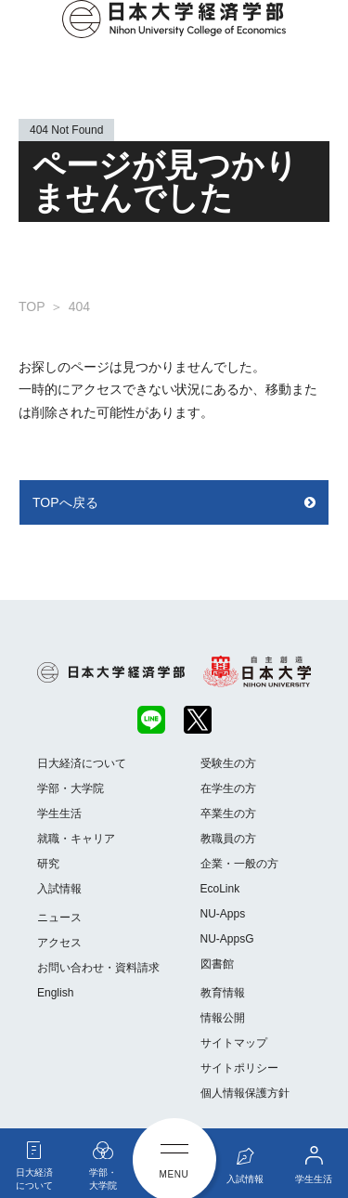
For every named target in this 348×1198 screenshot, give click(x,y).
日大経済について (81, 763)
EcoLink (220, 888)
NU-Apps (223, 913)
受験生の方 (228, 763)
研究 (48, 863)
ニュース (59, 917)
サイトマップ (233, 1042)
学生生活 (59, 813)
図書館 (217, 963)
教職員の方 (228, 838)
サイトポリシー (239, 1067)
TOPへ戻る (65, 502)
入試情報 (59, 888)
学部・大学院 (70, 788)
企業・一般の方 (239, 863)
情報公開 (222, 1017)
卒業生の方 (228, 813)
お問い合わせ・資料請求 (98, 967)
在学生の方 (228, 788)
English (55, 992)
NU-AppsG (227, 938)
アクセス (59, 942)
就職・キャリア (76, 838)
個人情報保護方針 (245, 1093)
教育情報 (222, 992)
